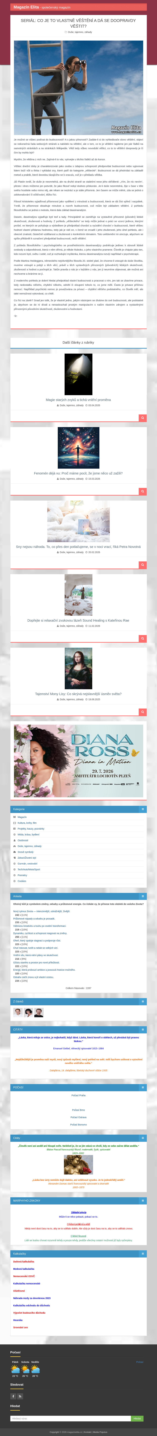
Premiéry (22, 875)
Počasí (140, 1362)
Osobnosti (23, 840)
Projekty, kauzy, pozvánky (31, 828)
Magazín (22, 817)
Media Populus (100, 1432)
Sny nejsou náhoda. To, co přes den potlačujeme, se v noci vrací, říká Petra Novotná (78, 547)
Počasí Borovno (78, 1124)
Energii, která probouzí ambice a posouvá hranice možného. (44, 970)
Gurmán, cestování (27, 863)
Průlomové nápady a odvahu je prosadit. (34, 918)
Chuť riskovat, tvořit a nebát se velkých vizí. (35, 948)
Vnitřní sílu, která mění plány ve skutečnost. (35, 955)
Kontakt (87, 1432)
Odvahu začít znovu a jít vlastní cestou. (33, 977)
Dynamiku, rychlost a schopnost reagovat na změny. (40, 933)
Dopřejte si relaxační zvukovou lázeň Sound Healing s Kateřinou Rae (78, 620)
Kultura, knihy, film (27, 823)
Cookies (22, 881)
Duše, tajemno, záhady (80, 32)
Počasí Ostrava (79, 1117)
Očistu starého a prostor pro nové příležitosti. (36, 962)
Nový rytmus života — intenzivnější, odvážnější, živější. (41, 911)
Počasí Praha (78, 1095)
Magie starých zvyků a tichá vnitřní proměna (78, 400)
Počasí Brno (78, 1110)
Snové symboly (25, 852)
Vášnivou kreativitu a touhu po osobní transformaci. (39, 926)
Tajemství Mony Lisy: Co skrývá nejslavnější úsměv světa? (78, 694)
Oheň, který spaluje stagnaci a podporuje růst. (37, 940)
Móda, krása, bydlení (28, 834)
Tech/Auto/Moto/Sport (29, 869)
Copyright (54, 1432)
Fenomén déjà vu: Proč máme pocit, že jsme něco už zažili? (78, 473)
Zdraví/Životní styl (27, 857)
